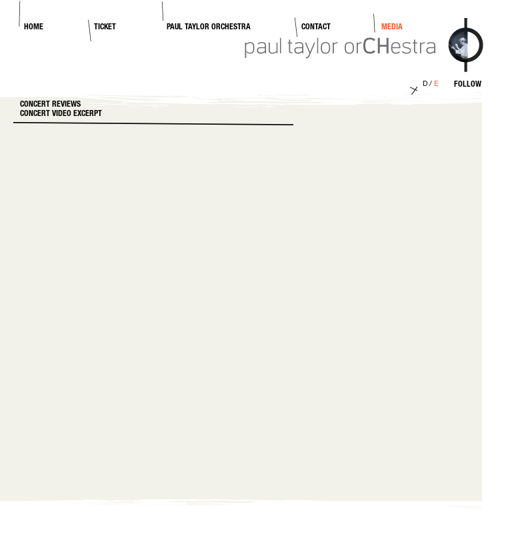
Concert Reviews (50, 105)
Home (33, 27)
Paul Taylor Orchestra (209, 27)
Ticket (105, 27)
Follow (467, 85)
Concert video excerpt (61, 114)
